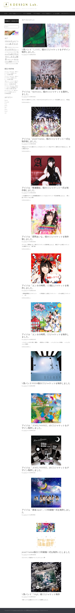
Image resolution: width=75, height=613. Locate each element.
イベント (16, 47)
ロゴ (15, 63)
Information (66, 13)
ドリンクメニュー (10, 51)
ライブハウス (11, 63)
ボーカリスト (14, 61)
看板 (17, 63)
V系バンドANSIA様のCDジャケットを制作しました (46, 383)
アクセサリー (9, 47)
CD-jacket (7, 102)
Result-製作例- (46, 13)
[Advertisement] (12, 138)
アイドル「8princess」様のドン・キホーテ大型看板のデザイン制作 (11, 87)
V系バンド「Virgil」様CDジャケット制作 (41, 594)
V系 (9, 44)
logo (5, 107)
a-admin (25, 54)
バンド (15, 51)
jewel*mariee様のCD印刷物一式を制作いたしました (46, 552)
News (6, 109)
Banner (6, 100)
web (5, 113)
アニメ (14, 47)
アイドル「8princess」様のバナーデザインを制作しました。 (11, 73)
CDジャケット (10, 41)
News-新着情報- (27, 13)
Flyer (6, 103)
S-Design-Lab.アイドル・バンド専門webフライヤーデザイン (26, 610)
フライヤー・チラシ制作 (12, 56)
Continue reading (26, 102)
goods (6, 105)
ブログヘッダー (10, 59)
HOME (5, 13)
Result (6, 111)
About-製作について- (15, 13)
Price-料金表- (36, 13)
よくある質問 (56, 13)
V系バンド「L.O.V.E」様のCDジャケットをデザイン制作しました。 (11, 83)
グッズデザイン (11, 49)
